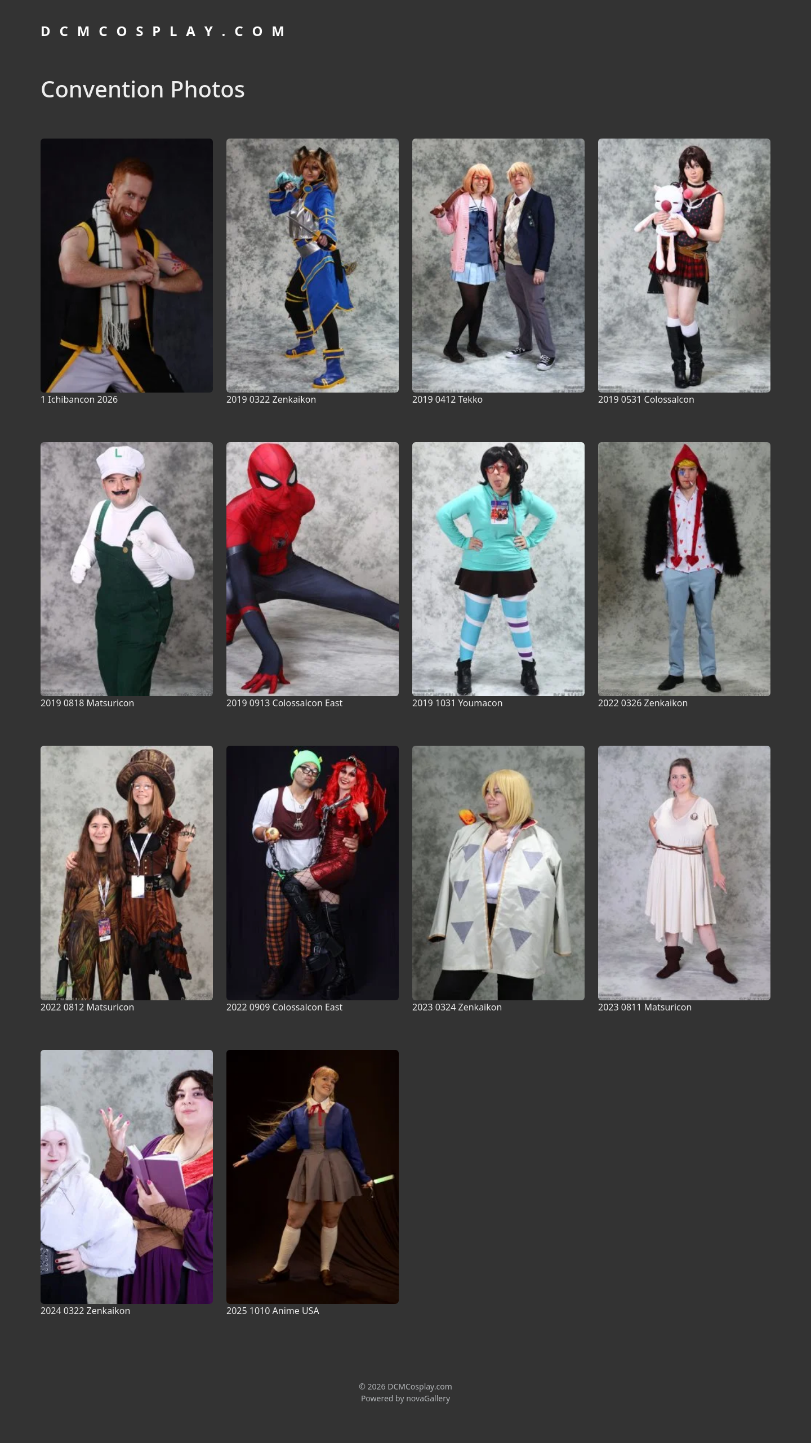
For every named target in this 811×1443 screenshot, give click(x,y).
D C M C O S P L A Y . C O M (164, 30)
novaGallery (428, 1398)
